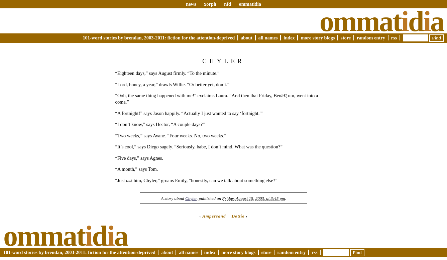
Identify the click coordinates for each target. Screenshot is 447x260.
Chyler (191, 198)
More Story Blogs (318, 37)
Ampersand (214, 216)
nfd (227, 4)
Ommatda (382, 21)
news (191, 4)
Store (346, 37)
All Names (268, 37)
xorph (210, 4)
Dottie (238, 216)
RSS (394, 37)
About (246, 37)
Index (289, 37)
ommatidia (250, 4)
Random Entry (371, 37)
